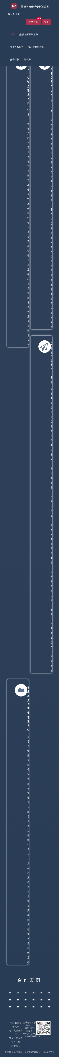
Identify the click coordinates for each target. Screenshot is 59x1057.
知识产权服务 (16, 47)
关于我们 (28, 59)
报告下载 (14, 59)
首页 (12, 34)
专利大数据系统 (36, 47)
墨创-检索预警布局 (28, 34)
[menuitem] (12, 34)
